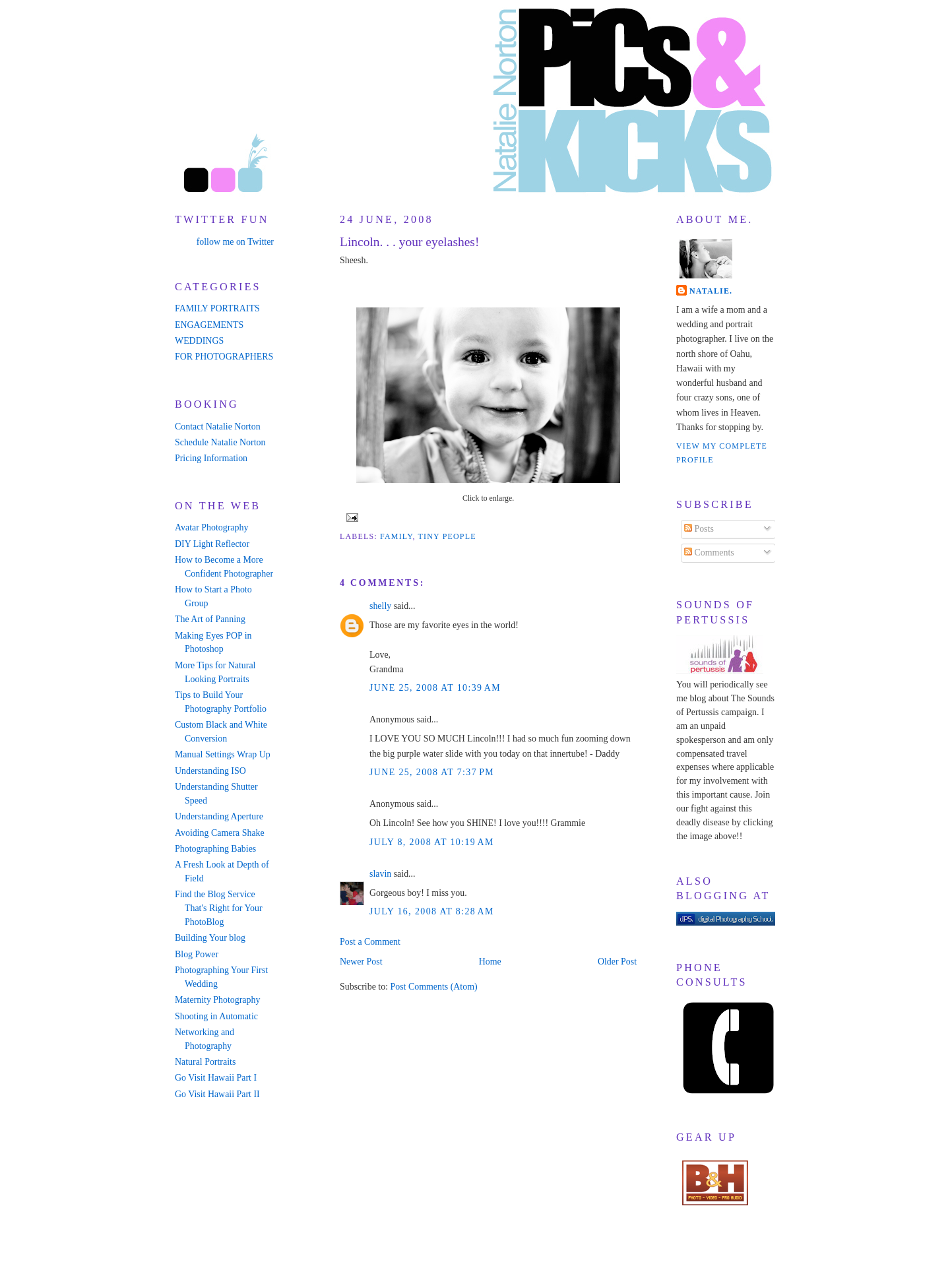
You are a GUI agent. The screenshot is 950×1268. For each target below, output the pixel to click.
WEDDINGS (199, 341)
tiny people (447, 536)
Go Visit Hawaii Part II (217, 1094)
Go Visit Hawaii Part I (216, 1078)
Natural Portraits (205, 1062)
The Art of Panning (210, 619)
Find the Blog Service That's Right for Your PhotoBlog (219, 908)
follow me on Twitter (235, 242)
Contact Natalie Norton (218, 426)
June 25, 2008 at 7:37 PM (431, 772)
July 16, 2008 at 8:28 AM (431, 911)
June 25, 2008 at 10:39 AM (435, 688)
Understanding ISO (210, 771)
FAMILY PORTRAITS (217, 308)
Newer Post (361, 962)
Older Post (617, 962)
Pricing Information (211, 458)
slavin (380, 874)
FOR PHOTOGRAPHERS (224, 357)
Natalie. (710, 291)
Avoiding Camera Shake (220, 833)
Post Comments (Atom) (433, 987)
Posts (699, 529)
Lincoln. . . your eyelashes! (409, 242)
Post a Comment (370, 942)
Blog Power (196, 954)
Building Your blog (210, 938)
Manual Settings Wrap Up (222, 754)
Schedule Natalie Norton (220, 442)
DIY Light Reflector (212, 544)
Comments (709, 552)
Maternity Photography (217, 1000)
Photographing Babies (215, 849)
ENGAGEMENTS (209, 325)
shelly (380, 606)
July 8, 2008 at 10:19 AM (431, 842)
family (396, 536)
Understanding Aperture (219, 816)
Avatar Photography (211, 527)
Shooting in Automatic (216, 1016)
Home (490, 962)
